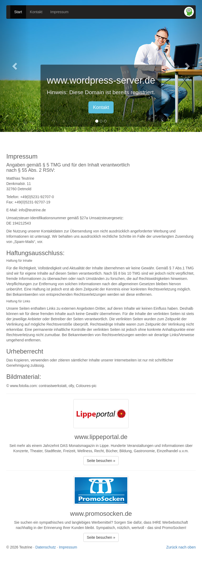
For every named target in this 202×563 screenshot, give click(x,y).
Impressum (59, 12)
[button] (15, 66)
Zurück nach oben (181, 547)
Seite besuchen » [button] (101, 461)
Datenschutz (45, 547)
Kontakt (36, 12)
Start (18, 12)
